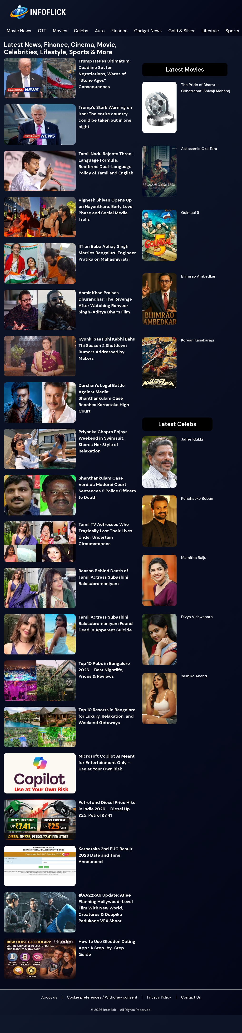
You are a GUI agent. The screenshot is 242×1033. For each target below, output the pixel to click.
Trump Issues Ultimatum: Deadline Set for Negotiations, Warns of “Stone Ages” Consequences (105, 74)
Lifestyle (210, 31)
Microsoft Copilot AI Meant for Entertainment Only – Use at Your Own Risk (107, 762)
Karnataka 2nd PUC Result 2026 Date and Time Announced (106, 855)
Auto (100, 31)
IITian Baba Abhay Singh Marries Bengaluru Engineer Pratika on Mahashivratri (107, 253)
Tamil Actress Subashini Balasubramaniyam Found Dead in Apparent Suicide (106, 623)
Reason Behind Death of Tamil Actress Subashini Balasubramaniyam (103, 577)
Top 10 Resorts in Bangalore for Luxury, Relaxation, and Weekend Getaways (107, 716)
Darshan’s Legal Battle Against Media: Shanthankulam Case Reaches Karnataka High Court (104, 398)
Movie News (19, 31)
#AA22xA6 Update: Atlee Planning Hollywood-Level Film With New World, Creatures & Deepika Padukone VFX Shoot (106, 908)
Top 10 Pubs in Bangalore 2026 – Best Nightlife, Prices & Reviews (104, 670)
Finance (119, 31)
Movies (60, 31)
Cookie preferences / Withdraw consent (102, 997)
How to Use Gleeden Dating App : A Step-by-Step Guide (107, 948)
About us (49, 997)
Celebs (81, 31)
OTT (42, 31)
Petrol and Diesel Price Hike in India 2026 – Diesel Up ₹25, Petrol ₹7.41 (107, 809)
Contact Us (191, 997)
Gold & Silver (181, 31)
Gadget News (148, 31)
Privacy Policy (159, 997)
